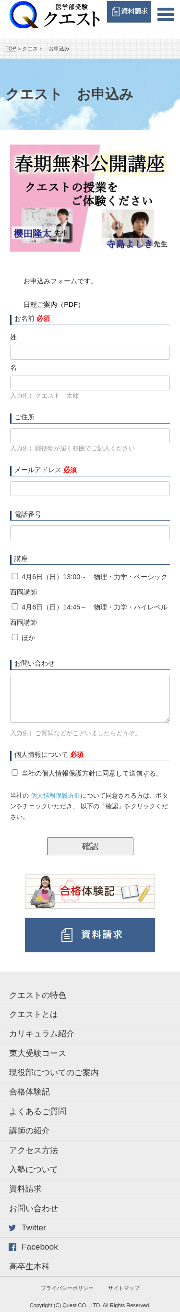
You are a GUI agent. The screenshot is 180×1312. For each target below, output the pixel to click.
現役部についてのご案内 (54, 1072)
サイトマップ (124, 1288)
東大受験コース (37, 1053)
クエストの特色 (37, 995)
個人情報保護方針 (56, 795)
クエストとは (33, 1014)
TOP (10, 48)
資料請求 (25, 1188)
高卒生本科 (29, 1266)
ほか (28, 638)
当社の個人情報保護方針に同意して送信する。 (92, 773)
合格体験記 (29, 1091)
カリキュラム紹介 (41, 1033)
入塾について (33, 1169)
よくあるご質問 (37, 1111)
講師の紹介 (29, 1130)
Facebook (40, 1246)
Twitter (34, 1227)
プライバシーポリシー (67, 1288)
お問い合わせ (33, 1208)
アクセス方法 (33, 1150)
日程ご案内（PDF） (54, 304)
